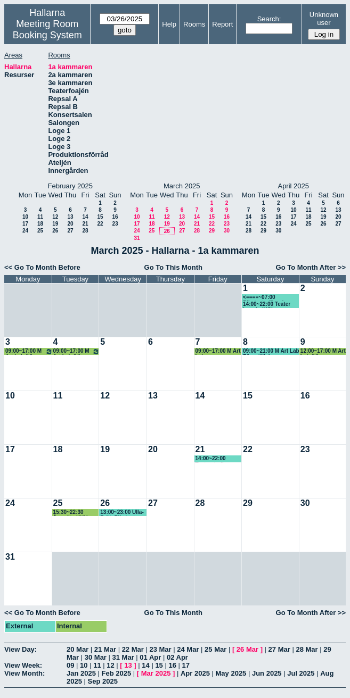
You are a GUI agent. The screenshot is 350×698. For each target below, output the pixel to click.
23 (115, 224)
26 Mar (247, 649)
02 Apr (177, 657)
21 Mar (105, 649)
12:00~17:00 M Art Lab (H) (323, 351)
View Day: (20, 649)
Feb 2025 (117, 673)
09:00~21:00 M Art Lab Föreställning (271, 351)
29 (212, 231)
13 (70, 217)
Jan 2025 (81, 673)
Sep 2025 (103, 681)
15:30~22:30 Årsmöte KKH (70, 512)
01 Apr (150, 657)
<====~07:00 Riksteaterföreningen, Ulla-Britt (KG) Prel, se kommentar (271, 297)
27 (70, 231)
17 (25, 224)
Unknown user (324, 19)
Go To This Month (173, 267)
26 (55, 231)
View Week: (23, 665)
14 (85, 217)
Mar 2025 (156, 673)
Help (169, 24)
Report (222, 24)
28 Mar (307, 649)
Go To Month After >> (311, 267)
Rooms (194, 24)
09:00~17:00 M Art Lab (218, 351)
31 (137, 238)
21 (85, 224)
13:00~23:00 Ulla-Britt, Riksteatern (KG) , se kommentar (121, 512)
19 (55, 224)
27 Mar (279, 649)
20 (70, 224)
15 (100, 217)
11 (40, 217)
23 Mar (160, 649)
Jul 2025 (300, 673)
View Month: (24, 673)
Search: (269, 19)
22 (100, 224)
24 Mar (188, 649)
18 (40, 224)
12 (55, 217)
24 (25, 231)
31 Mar (123, 657)
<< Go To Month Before (42, 267)
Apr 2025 (195, 673)
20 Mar (77, 649)
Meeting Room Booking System (47, 29)
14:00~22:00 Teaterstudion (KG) (213, 458)
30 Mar (96, 657)
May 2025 (231, 673)
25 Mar (215, 649)
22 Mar (133, 649)
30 (227, 231)
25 (40, 231)
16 (115, 217)
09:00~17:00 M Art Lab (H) (29, 351)
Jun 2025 (267, 673)
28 (85, 231)
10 (25, 217)
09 (70, 665)
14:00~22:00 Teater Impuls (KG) (266, 304)
